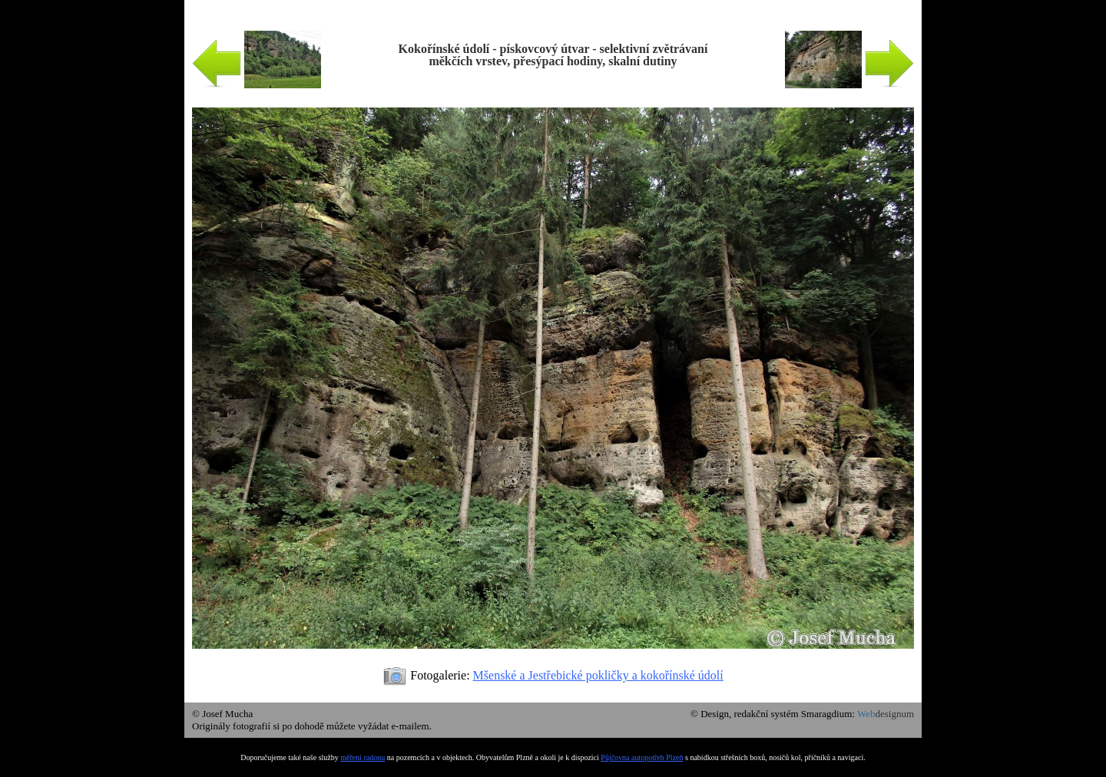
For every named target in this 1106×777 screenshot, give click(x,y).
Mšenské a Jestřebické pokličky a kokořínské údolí (598, 675)
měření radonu (362, 757)
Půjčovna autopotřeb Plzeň (642, 757)
